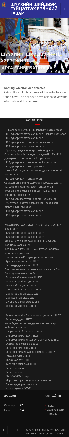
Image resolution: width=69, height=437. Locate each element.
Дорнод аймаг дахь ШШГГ (21, 297)
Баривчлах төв (14, 372)
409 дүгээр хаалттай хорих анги (25, 146)
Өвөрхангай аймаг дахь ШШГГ (24, 331)
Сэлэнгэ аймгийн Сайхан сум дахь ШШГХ (31, 351)
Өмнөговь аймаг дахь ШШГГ (23, 335)
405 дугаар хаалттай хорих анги (25, 138)
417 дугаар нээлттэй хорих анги (25, 166)
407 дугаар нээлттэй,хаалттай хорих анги (31, 142)
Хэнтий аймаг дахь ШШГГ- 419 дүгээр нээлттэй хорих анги (33, 172)
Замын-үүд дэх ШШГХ (19, 319)
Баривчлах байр (15, 368)
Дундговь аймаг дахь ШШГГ (23, 301)
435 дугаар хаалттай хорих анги (25, 215)
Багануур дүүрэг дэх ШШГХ (22, 265)
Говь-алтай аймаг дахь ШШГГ (24, 289)
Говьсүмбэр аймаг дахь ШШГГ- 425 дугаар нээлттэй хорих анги (30, 192)
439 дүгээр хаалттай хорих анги (25, 232)
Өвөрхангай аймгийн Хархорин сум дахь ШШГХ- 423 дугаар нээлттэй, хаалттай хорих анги (33, 184)
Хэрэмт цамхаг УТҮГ (18, 388)
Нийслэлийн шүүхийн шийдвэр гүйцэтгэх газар (34, 129)
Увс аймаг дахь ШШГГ (19, 359)
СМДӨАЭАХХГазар (17, 376)
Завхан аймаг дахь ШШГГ (21, 305)
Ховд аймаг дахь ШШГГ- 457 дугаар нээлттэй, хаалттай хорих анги (32, 251)
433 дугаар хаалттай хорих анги (25, 211)
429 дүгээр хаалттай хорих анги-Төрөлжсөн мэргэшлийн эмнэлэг (31, 204)
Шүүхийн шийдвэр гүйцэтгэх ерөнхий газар (34, 8)
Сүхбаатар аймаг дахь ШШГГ (23, 343)
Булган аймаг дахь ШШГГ (21, 285)
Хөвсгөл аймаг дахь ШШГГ (22, 364)
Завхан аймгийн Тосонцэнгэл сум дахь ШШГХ (33, 315)
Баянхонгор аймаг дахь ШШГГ (24, 281)
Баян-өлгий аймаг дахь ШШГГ (24, 277)
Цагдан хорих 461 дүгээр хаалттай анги (30, 257)
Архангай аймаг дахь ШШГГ (22, 261)
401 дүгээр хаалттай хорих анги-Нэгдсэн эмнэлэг (36, 134)
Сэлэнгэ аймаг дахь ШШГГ (22, 347)
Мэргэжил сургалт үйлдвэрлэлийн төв (29, 380)
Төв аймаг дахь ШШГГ (19, 355)
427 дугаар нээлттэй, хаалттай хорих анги (31, 198)
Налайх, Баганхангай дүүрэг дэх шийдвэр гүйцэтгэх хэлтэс (30, 325)
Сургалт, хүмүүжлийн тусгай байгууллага (30, 150)
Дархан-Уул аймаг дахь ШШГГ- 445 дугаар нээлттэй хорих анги (30, 242)
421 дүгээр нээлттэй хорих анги (25, 178)
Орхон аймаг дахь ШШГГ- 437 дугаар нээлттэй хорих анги (33, 226)
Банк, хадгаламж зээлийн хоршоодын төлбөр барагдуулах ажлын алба (32, 271)
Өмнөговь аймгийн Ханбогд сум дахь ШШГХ (32, 339)
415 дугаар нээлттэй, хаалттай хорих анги (31, 162)
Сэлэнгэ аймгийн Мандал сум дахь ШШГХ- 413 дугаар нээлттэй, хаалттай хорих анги (32, 156)
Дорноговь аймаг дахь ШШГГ (23, 293)
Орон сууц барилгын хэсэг (21, 384)
